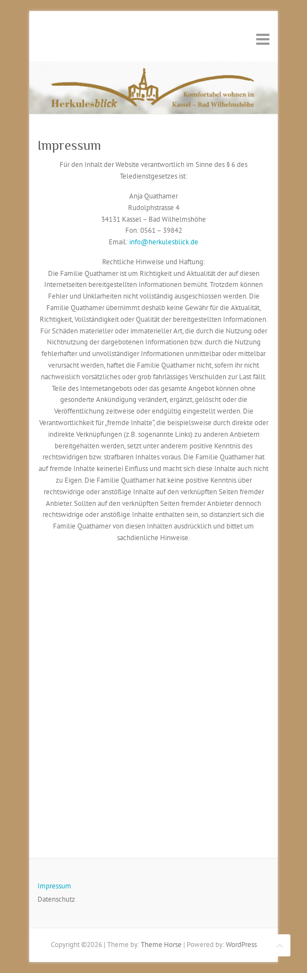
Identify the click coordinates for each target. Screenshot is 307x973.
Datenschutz (56, 899)
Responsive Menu (262, 39)
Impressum (54, 886)
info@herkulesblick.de (163, 242)
